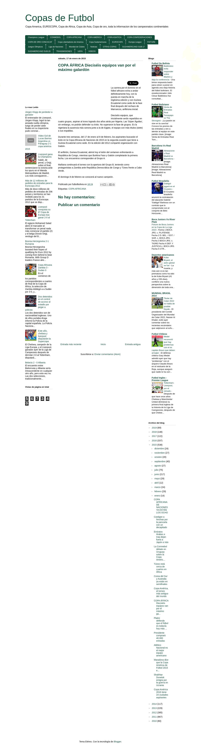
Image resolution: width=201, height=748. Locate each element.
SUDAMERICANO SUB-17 (133, 47)
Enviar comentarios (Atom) (107, 354)
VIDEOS (91, 51)
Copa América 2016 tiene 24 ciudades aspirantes (161, 693)
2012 (154, 712)
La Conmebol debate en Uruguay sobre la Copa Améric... (160, 553)
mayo (157, 478)
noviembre (159, 453)
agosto (158, 465)
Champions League (36, 37)
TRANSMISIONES (64, 51)
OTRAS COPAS (110, 47)
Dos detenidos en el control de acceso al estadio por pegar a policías (38, 303)
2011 (154, 717)
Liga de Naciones (56, 47)
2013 (154, 708)
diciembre (159, 448)
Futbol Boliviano (160, 104)
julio (156, 470)
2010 (154, 721)
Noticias (93, 47)
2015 (154, 445)
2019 (154, 427)
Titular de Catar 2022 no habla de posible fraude (169, 303)
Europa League (135, 42)
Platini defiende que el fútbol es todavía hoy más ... (161, 623)
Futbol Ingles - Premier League (160, 379)
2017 (154, 436)
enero (157, 495)
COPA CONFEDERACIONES (139, 37)
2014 (154, 704)
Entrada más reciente (70, 344)
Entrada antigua (133, 344)
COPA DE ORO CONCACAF (40, 42)
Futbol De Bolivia (161, 63)
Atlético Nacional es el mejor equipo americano (161, 650)
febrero (158, 491)
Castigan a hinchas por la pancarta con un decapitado (161, 522)
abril (156, 483)
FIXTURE (151, 42)
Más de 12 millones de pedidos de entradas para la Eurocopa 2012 (38, 183)
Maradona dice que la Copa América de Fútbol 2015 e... (161, 665)
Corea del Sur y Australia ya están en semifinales (161, 580)
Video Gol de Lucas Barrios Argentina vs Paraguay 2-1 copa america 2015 (38, 142)
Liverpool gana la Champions (45, 155)
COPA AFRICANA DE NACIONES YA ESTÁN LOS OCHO (161, 506)
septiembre (160, 461)
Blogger (117, 741)
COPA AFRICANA (74, 37)
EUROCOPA (117, 42)
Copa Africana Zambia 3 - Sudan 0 (45, 268)
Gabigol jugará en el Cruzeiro (169, 186)
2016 (154, 440)
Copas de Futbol (59, 18)
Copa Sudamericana (97, 42)
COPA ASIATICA (114, 37)
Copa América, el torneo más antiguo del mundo (161, 592)
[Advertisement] (84, 97)
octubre (158, 457)
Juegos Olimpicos (35, 47)
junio (157, 474)
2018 (154, 432)
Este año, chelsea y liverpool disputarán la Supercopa (44, 336)
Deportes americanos (163, 255)
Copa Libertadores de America (70, 42)
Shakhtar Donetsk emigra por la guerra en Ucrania (161, 679)
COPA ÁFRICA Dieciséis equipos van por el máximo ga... (161, 607)
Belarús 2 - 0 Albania (35, 362)
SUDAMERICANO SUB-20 (39, 51)
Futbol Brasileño (160, 181)
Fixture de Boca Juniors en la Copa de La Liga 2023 (163, 227)
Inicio (103, 344)
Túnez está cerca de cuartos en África (160, 568)
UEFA (80, 51)
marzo (157, 487)
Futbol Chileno (159, 334)
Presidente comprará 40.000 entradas (160, 637)
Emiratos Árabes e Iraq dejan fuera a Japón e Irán (161, 537)
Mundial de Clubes (76, 47)
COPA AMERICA (95, 37)
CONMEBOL (55, 37)
